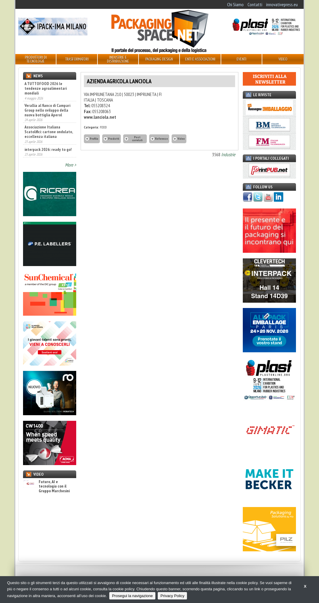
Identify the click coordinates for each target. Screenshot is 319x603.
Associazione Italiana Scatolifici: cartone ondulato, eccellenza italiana (49, 132)
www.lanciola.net (100, 117)
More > (70, 165)
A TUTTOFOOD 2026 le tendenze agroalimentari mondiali (46, 88)
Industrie (228, 154)
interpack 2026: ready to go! (48, 149)
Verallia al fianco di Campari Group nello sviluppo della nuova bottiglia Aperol (47, 110)
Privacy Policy (172, 596)
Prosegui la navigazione (132, 596)
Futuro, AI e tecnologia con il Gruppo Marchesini (46, 486)
